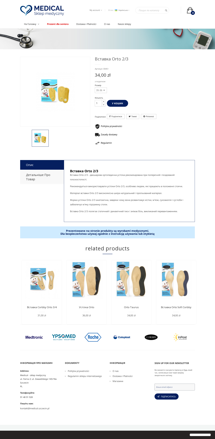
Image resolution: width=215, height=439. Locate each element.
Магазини (117, 381)
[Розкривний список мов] (121, 10)
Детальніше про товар (38, 177)
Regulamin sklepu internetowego (84, 376)
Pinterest (150, 116)
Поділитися (116, 116)
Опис (29, 165)
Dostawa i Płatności (122, 376)
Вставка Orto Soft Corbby (176, 307)
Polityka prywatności (78, 370)
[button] (4, 435)
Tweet (134, 116)
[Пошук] (152, 10)
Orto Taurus (131, 307)
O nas (115, 370)
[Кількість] (98, 103)
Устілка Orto (86, 307)
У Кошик (117, 103)
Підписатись (168, 396)
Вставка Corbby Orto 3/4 (42, 307)
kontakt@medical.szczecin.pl (34, 408)
